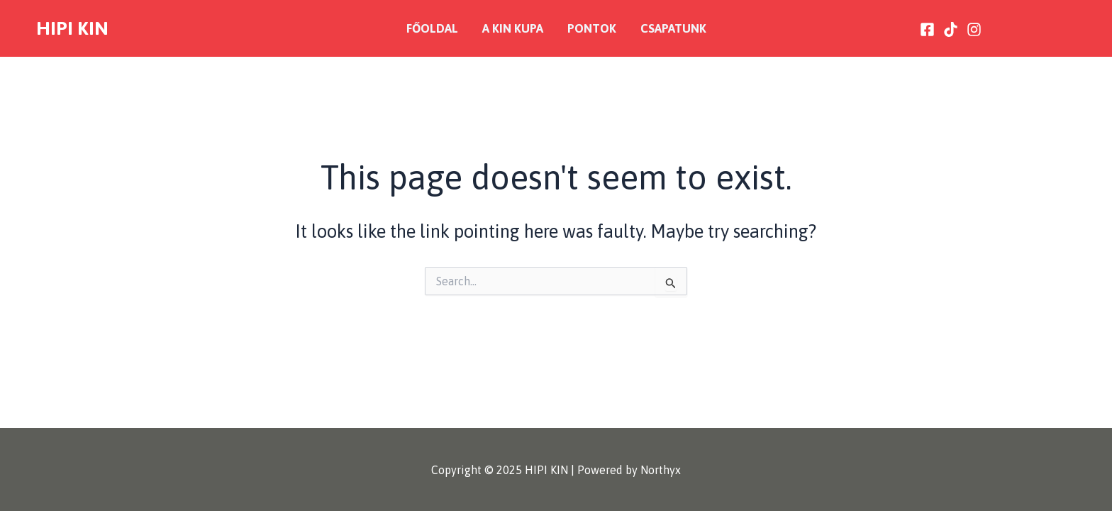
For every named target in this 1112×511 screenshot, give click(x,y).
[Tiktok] (950, 29)
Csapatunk (673, 28)
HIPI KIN (72, 28)
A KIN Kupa (512, 28)
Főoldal (432, 28)
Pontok (591, 28)
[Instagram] (974, 29)
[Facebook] (927, 29)
